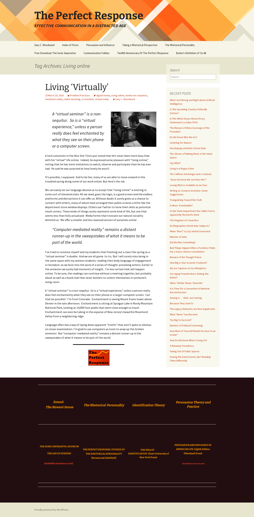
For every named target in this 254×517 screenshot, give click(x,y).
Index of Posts (70, 45)
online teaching (72, 99)
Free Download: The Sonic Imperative (55, 53)
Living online (117, 95)
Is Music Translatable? (181, 205)
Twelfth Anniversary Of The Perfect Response (142, 53)
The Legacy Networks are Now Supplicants (192, 308)
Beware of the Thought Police (185, 257)
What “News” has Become (183, 314)
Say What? (175, 163)
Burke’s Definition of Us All (191, 53)
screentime (87, 99)
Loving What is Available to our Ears (188, 185)
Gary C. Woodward (44, 45)
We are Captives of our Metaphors (188, 268)
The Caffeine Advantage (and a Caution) (190, 174)
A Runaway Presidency (182, 345)
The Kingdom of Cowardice (184, 220)
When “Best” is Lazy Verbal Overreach (190, 231)
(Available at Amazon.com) (58, 463)
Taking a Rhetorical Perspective (139, 45)
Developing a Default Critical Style (188, 148)
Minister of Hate (178, 236)
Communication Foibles (96, 53)
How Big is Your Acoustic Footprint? (188, 262)
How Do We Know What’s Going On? (188, 340)
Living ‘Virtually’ (77, 87)
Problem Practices (80, 95)
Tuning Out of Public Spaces (184, 351)
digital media (103, 95)
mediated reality (54, 99)
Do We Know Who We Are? (183, 137)
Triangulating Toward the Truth (186, 200)
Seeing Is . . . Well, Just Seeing (186, 297)
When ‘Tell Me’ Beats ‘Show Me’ (186, 283)
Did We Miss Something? (183, 242)
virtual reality (102, 99)
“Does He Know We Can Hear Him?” (188, 179)
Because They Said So (181, 303)
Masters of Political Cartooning (186, 325)
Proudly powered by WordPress (51, 509)
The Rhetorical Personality (180, 45)
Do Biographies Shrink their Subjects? (190, 225)
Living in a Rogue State (182, 168)
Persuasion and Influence (100, 45)
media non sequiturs (136, 95)
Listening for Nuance (181, 142)
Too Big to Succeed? (181, 320)
